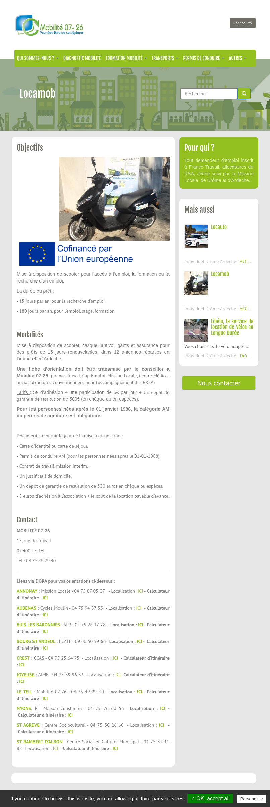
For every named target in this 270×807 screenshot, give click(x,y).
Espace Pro (242, 22)
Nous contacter (218, 383)
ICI (140, 591)
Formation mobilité (126, 58)
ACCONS (248, 261)
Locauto (219, 227)
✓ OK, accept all (210, 798)
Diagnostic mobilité (82, 58)
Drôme (246, 356)
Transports (165, 58)
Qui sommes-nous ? (38, 58)
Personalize (251, 798)
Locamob (220, 274)
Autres (238, 58)
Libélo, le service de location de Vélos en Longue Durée (232, 327)
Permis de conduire (203, 58)
